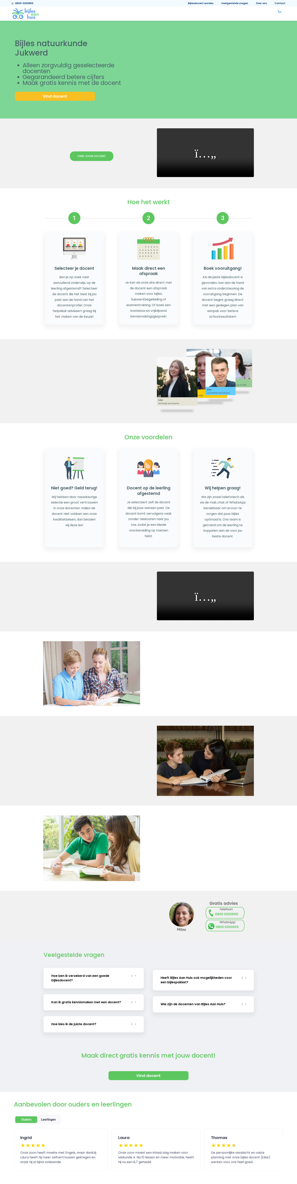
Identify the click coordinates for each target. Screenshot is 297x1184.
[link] (25, 13)
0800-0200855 (22, 3)
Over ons (261, 3)
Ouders (26, 1109)
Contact (280, 3)
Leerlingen (48, 1109)
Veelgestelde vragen (234, 3)
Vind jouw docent (91, 156)
